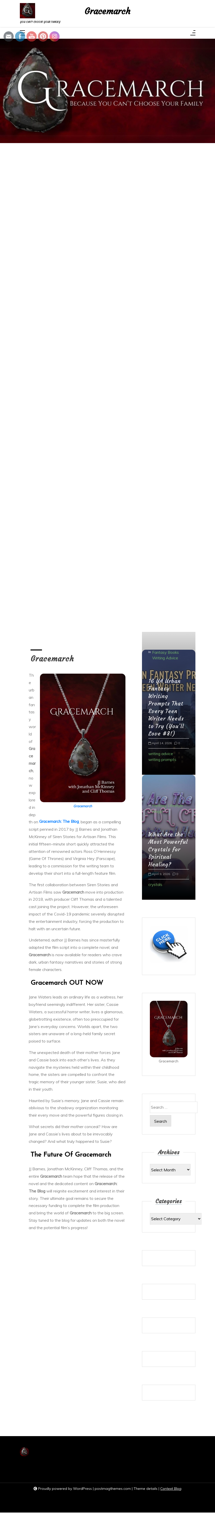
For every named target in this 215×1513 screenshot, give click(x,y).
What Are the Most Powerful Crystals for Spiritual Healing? (168, 849)
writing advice (161, 753)
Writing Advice (165, 657)
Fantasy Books (166, 651)
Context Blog (171, 1489)
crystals (155, 884)
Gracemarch (107, 12)
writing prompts (162, 759)
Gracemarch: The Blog (59, 822)
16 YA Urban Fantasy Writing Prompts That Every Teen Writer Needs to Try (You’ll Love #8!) (166, 706)
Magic (157, 811)
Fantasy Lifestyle (168, 805)
